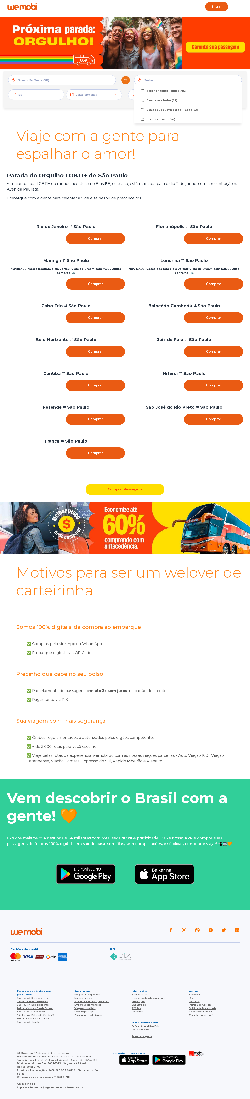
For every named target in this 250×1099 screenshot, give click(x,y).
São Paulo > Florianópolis (31, 1011)
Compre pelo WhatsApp (88, 1015)
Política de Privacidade (202, 1008)
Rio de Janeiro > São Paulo (32, 1001)
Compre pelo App (84, 1011)
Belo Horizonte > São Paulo (33, 1018)
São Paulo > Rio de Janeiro (32, 997)
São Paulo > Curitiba (28, 1022)
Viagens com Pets (85, 1008)
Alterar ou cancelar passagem (91, 1001)
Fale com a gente (142, 1036)
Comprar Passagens (125, 489)
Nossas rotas (139, 994)
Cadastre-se (139, 1004)
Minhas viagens (83, 997)
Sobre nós (194, 994)
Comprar (95, 239)
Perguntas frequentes (87, 994)
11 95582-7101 (62, 1077)
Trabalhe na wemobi (201, 1015)
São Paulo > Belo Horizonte (33, 1004)
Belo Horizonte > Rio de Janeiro (35, 1008)
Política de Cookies (200, 1004)
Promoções (138, 1001)
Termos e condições (200, 1011)
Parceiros (137, 1011)
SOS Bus (136, 1008)
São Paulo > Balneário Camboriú (35, 1015)
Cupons (173, 7)
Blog (91, 7)
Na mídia (194, 1001)
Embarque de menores (87, 1004)
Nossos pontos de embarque (148, 997)
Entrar (216, 7)
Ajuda (74, 7)
